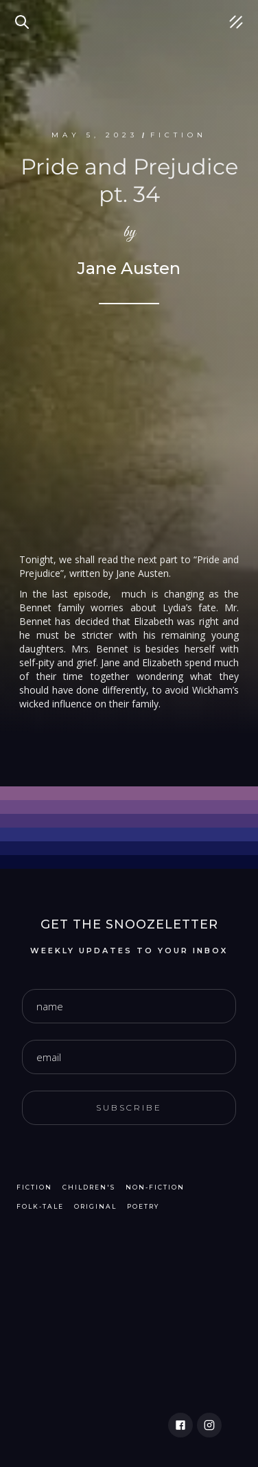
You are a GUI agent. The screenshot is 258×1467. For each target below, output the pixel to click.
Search (24, 14)
